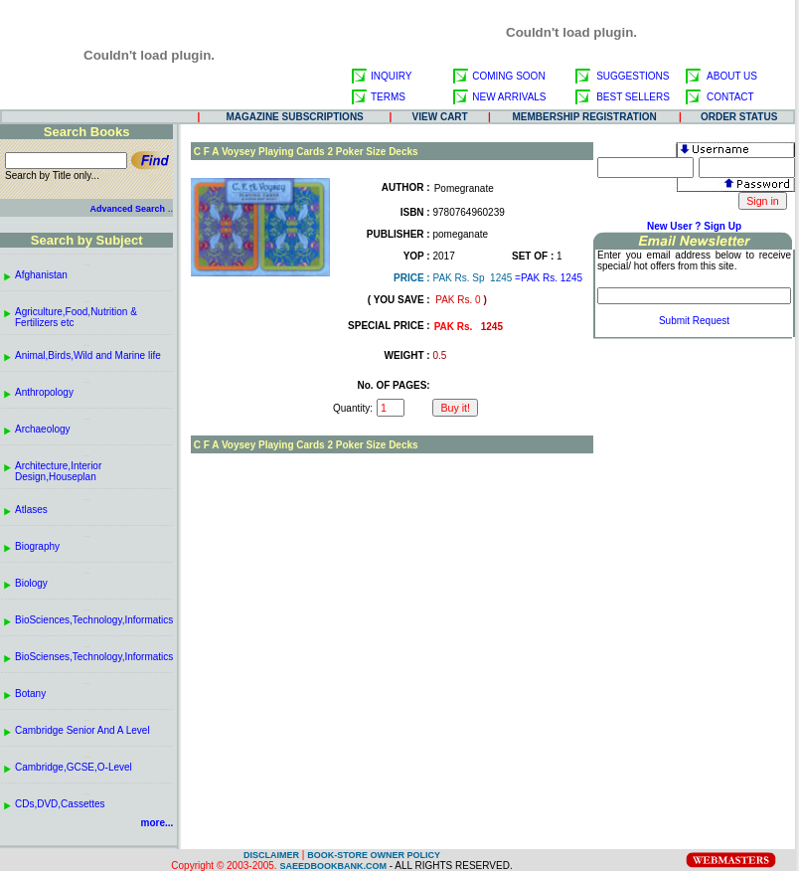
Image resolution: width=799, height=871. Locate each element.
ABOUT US (732, 76)
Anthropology (44, 392)
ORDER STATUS (739, 116)
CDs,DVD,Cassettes (60, 803)
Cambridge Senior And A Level (82, 730)
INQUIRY (391, 76)
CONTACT (730, 96)
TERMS (388, 96)
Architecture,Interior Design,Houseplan (58, 471)
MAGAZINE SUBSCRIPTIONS (294, 116)
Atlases (31, 509)
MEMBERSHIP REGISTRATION (585, 116)
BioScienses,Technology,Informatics (94, 656)
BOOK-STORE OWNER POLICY (373, 855)
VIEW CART (440, 116)
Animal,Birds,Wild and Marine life (88, 355)
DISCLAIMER (271, 855)
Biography (37, 546)
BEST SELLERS (633, 96)
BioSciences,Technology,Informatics (94, 619)
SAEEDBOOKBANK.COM (333, 866)
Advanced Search (127, 209)
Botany (30, 693)
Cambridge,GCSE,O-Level (73, 767)
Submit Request (694, 320)
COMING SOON (508, 76)
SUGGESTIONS (632, 76)
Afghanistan (41, 274)
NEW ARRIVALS (509, 96)
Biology (31, 583)
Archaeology (43, 429)
